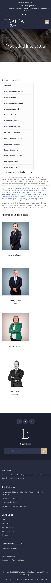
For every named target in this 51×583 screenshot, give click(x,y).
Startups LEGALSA (11, 162)
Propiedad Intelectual (12, 144)
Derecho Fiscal (10, 115)
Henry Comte (15, 300)
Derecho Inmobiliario (12, 121)
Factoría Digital (25, 575)
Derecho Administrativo (13, 91)
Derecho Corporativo (12, 109)
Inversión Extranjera (12, 132)
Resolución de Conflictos (14, 156)
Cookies (4, 552)
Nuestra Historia (8, 531)
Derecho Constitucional (13, 103)
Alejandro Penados (15, 255)
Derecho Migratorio (12, 126)
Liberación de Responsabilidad (13, 560)
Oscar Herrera (15, 392)
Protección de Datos (12, 150)
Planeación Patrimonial (13, 138)
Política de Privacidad (9, 548)
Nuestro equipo (7, 523)
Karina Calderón (15, 346)
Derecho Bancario (11, 97)
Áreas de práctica (8, 527)
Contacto (5, 535)
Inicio (3, 519)
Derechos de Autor (9, 556)
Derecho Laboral (10, 167)
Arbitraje (7, 85)
